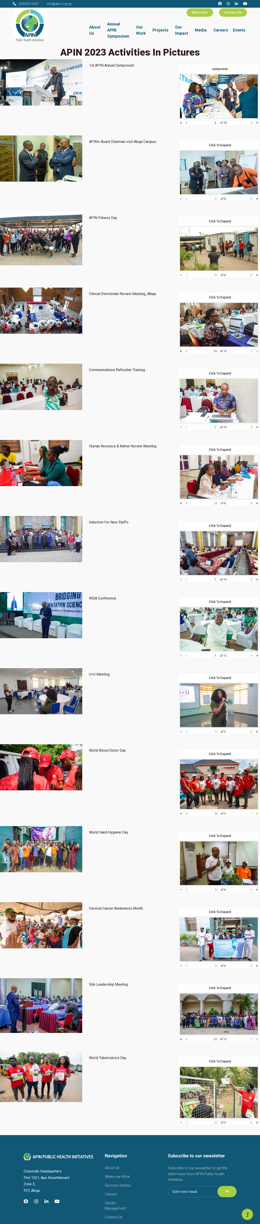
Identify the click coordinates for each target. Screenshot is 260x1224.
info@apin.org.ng (59, 4)
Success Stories (118, 1185)
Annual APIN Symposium (118, 30)
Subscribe (200, 12)
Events (239, 30)
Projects (160, 30)
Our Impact (181, 30)
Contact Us (233, 12)
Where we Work (117, 1176)
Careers (220, 30)
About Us (94, 30)
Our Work (141, 30)
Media (201, 30)
